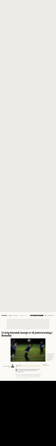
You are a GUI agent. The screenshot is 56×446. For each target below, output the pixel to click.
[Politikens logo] (4, 315)
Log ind (45, 315)
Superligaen (15, 315)
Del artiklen (50, 315)
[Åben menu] (54, 315)
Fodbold (10, 315)
